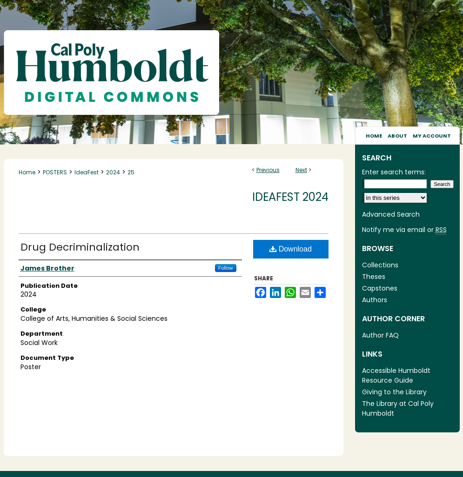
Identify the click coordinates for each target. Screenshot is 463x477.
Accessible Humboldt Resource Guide (396, 375)
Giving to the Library (394, 392)
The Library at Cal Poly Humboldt (398, 408)
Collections (380, 265)
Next (301, 170)
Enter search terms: (394, 172)
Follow (225, 268)
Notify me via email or (404, 230)
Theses (373, 276)
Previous (268, 170)
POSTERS (55, 172)
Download (290, 249)
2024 (113, 172)
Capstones (379, 288)
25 (130, 172)
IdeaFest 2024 (290, 197)
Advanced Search (391, 214)
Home (27, 172)
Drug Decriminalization (80, 247)
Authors (374, 300)
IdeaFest (86, 172)
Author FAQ (380, 335)
